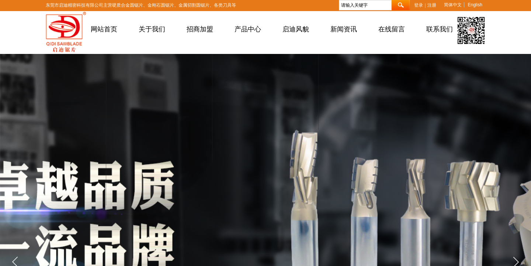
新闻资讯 (343, 29)
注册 (431, 5)
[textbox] (365, 5)
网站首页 (104, 29)
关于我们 (152, 29)
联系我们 (439, 29)
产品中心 (248, 29)
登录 (418, 5)
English (475, 4)
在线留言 (391, 29)
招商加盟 (200, 29)
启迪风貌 (295, 29)
